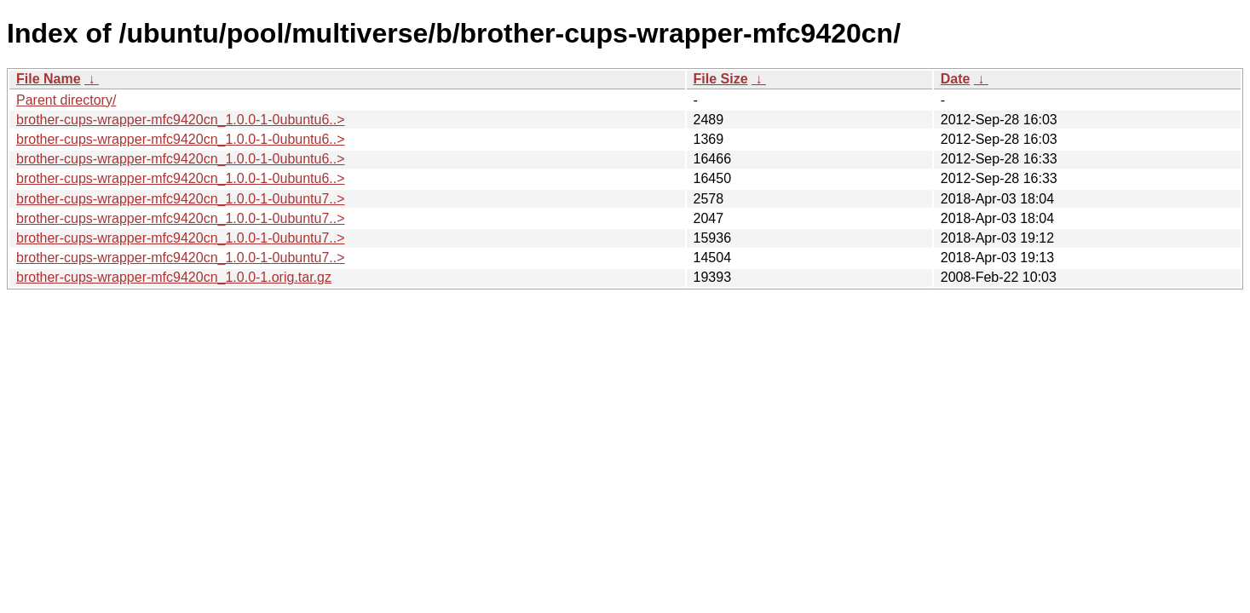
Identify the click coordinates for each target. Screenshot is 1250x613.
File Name (48, 79)
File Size (721, 79)
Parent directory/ (66, 100)
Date (956, 79)
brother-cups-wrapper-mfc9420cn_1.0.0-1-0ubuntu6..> (180, 119)
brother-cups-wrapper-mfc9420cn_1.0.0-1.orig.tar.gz (173, 277)
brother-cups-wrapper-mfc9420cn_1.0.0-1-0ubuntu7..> (180, 199)
